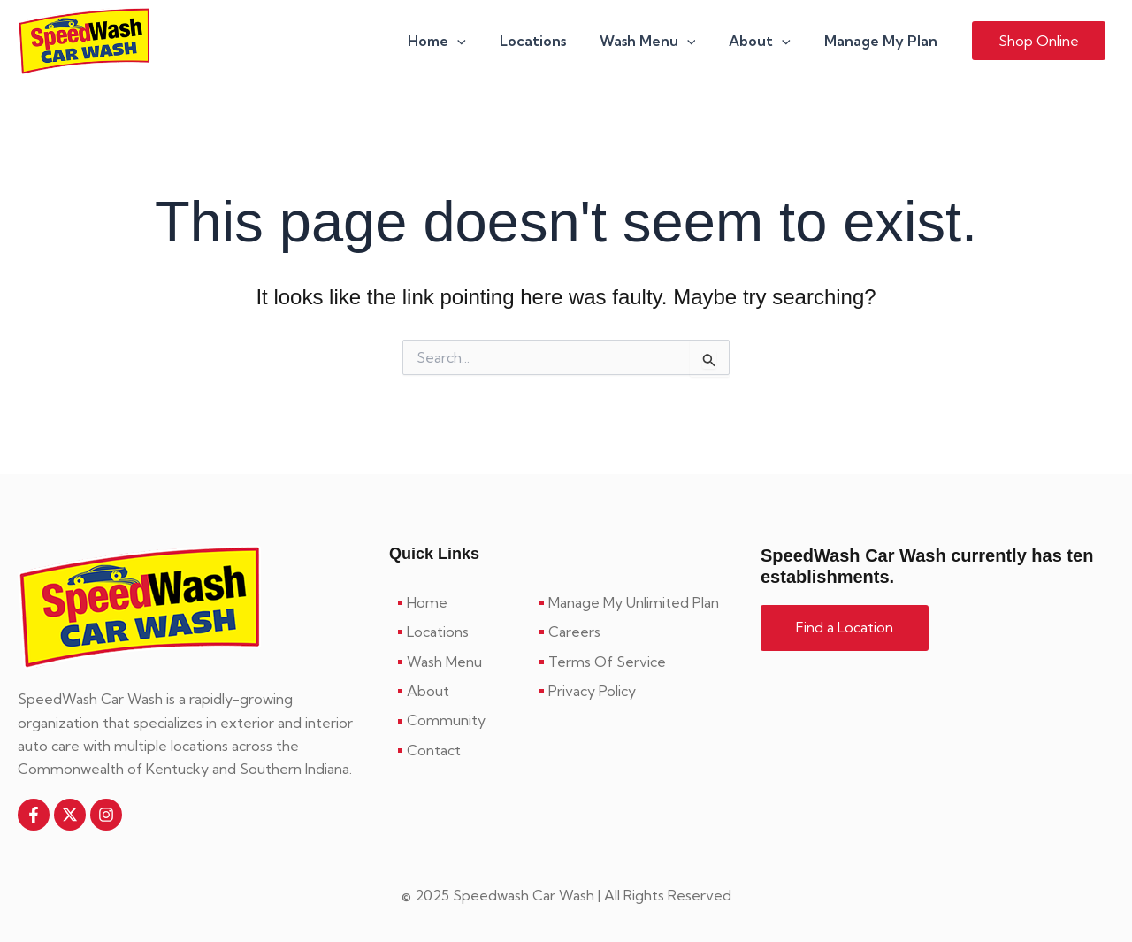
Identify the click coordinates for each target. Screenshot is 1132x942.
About (768, 41)
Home (461, 41)
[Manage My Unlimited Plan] (636, 602)
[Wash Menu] (460, 661)
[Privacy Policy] (636, 690)
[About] (460, 690)
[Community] (460, 720)
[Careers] (636, 631)
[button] (1038, 41)
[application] (481, 41)
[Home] (460, 602)
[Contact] (460, 750)
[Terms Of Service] (636, 661)
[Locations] (460, 631)
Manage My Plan (883, 41)
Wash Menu (661, 41)
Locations (551, 41)
